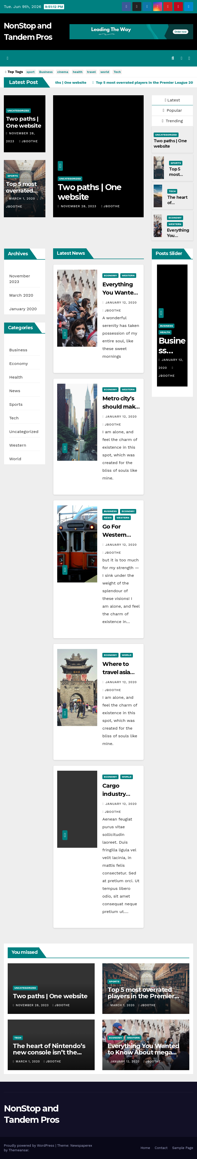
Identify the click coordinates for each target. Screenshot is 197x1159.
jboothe (28, 141)
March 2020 (21, 295)
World (15, 458)
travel (91, 72)
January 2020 (23, 308)
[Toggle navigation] (189, 58)
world (104, 72)
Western (175, 224)
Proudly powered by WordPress (29, 1145)
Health (16, 377)
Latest (172, 100)
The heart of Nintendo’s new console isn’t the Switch (49, 1052)
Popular (172, 110)
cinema (62, 72)
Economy (175, 217)
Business (46, 72)
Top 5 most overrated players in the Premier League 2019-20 (140, 996)
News (14, 390)
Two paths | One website (23, 122)
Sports (12, 175)
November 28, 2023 (79, 206)
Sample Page (182, 1148)
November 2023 (19, 279)
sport (31, 72)
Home (145, 1148)
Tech (117, 72)
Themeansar (18, 1150)
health (78, 72)
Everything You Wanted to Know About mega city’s (143, 1052)
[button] (173, 58)
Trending (172, 120)
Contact (161, 1148)
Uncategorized (18, 110)
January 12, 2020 (121, 302)
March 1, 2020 (22, 198)
